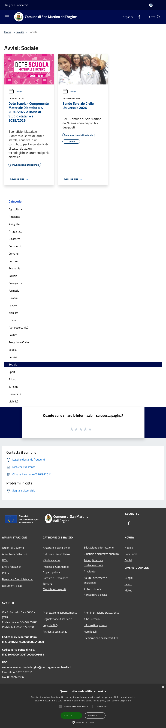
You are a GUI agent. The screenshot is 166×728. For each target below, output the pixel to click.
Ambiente (14, 217)
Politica (13, 335)
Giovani (13, 298)
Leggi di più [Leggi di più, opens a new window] (125, 700)
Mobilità (13, 313)
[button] (76, 706)
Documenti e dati (12, 586)
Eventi (128, 584)
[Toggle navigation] (7, 16)
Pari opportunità (18, 327)
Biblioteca (14, 239)
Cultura (13, 261)
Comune (14, 253)
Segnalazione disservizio (57, 619)
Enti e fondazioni (12, 567)
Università (15, 394)
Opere (12, 320)
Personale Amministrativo (17, 579)
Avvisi (15, 91)
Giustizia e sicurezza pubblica (101, 554)
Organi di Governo (13, 548)
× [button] (163, 687)
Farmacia (14, 290)
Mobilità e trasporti (54, 589)
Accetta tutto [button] (71, 715)
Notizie (129, 548)
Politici (6, 573)
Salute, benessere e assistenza (95, 580)
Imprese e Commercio (56, 567)
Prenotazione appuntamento (60, 612)
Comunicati (131, 554)
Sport (12, 372)
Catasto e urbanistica (55, 578)
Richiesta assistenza (55, 631)
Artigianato (15, 231)
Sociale (13, 364)
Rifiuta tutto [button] (95, 715)
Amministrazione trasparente (101, 612)
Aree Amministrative (14, 554)
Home (7, 32)
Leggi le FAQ (50, 625)
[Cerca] (158, 17)
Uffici (5, 560)
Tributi (12, 379)
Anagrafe (14, 224)
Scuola (13, 350)
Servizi (13, 357)
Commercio (15, 246)
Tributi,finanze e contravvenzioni (93, 562)
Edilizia (13, 276)
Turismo (13, 387)
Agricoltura (15, 209)
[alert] (83, 706)
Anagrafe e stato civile (56, 548)
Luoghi (129, 578)
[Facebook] (137, 16)
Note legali (90, 631)
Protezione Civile (19, 342)
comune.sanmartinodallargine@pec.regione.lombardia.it (36, 667)
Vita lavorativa (51, 560)
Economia (14, 268)
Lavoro (13, 305)
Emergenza (15, 283)
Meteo (128, 590)
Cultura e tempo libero (56, 554)
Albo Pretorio (91, 619)
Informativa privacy (95, 625)
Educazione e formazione (99, 547)
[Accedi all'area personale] (151, 5)
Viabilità (13, 401)
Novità (20, 32)
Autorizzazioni (92, 589)
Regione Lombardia (16, 5)
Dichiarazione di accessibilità (101, 638)
